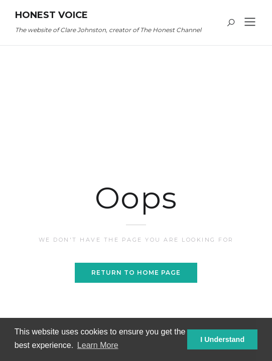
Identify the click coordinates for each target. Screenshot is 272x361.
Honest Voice (51, 15)
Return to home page (136, 272)
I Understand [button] (222, 339)
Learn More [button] (97, 345)
